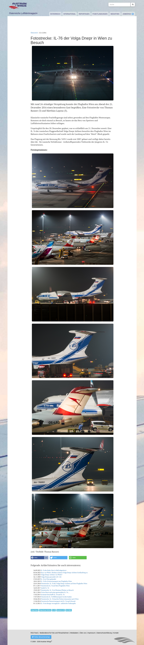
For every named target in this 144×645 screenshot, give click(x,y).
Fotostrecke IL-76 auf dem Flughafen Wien (55, 586)
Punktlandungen (100, 14)
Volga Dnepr (34, 610)
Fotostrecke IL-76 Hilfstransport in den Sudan (56, 597)
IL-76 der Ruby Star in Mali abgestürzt (53, 570)
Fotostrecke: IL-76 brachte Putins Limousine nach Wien (60, 599)
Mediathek (115, 14)
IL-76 (54, 610)
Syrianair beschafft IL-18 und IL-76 (52, 594)
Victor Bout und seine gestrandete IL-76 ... (55, 592)
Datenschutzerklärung (104, 633)
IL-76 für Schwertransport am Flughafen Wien (56, 581)
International (69, 14)
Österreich (55, 14)
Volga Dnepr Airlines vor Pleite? (51, 575)
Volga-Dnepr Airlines (45, 610)
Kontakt (115, 633)
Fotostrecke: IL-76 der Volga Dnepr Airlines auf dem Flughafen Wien (64, 583)
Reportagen (84, 14)
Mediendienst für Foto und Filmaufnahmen (54, 633)
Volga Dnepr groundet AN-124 (51, 577)
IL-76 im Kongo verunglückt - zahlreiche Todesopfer (58, 603)
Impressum (91, 633)
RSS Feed (34, 633)
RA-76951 (68, 610)
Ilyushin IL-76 (60, 610)
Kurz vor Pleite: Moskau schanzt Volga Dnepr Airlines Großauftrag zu (64, 572)
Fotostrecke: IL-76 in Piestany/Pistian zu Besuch (57, 590)
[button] (39, 557)
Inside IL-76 (45, 588)
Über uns (83, 633)
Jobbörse (127, 14)
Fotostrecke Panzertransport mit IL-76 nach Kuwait (58, 601)
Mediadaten (74, 633)
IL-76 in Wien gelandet (48, 579)
